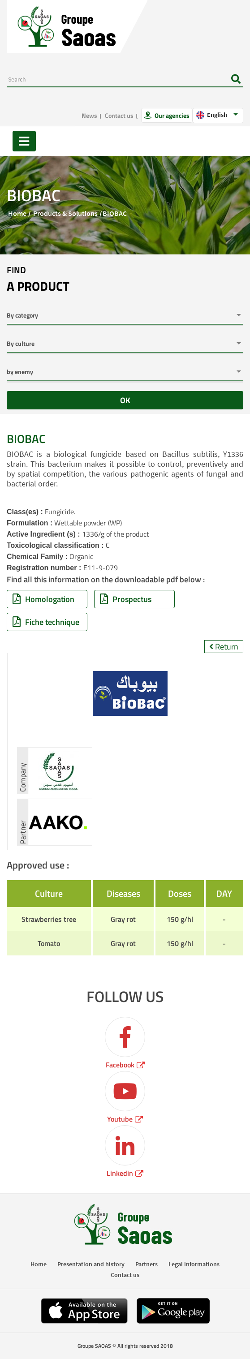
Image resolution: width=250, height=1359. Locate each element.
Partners (146, 1264)
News (89, 115)
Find (38, 279)
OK (125, 400)
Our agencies (171, 115)
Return (223, 647)
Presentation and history (91, 1264)
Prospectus (125, 599)
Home (17, 213)
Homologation (43, 599)
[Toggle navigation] (24, 141)
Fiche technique (46, 622)
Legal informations (194, 1264)
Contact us (119, 115)
